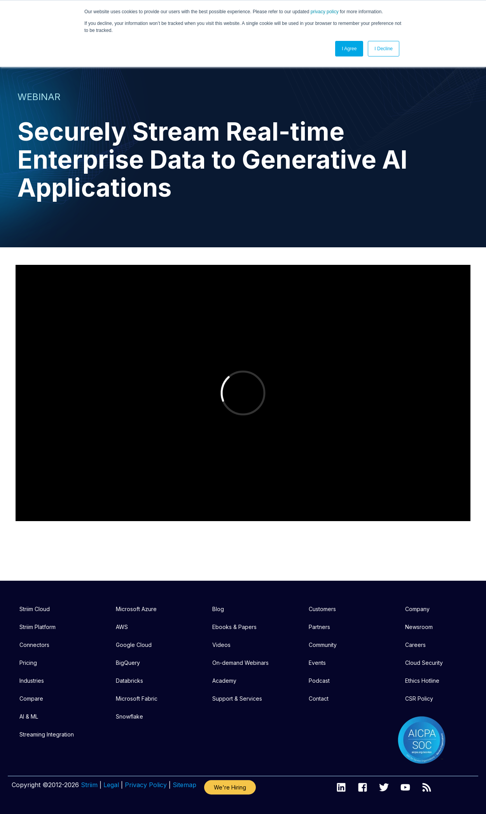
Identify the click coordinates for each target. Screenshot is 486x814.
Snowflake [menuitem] (129, 716)
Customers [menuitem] (322, 609)
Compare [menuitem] (31, 698)
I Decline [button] (383, 48)
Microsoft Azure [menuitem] (136, 609)
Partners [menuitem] (319, 627)
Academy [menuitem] (224, 680)
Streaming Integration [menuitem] (46, 734)
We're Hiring (230, 787)
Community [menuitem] (323, 644)
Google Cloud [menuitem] (134, 644)
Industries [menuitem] (31, 680)
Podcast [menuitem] (319, 680)
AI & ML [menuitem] (28, 716)
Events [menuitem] (317, 662)
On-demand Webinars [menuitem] (240, 662)
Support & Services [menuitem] (237, 698)
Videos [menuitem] (221, 644)
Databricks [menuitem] (129, 680)
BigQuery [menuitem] (128, 662)
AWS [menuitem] (122, 627)
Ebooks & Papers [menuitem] (234, 627)
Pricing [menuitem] (28, 662)
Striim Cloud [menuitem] (34, 609)
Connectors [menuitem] (34, 644)
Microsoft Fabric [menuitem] (136, 698)
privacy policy (325, 11)
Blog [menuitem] (218, 609)
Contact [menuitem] (319, 698)
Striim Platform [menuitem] (37, 627)
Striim (89, 785)
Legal (111, 785)
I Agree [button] (349, 48)
